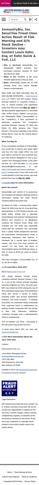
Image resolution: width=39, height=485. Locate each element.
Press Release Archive (23, 472)
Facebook (23, 370)
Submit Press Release (10, 477)
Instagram (32, 370)
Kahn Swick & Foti (14, 272)
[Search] (16, 19)
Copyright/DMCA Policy (12, 481)
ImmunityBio (32, 113)
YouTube (6, 373)
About (9, 472)
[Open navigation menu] (4, 19)
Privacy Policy (30, 481)
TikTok (14, 373)
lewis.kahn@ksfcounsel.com (13, 356)
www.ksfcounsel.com (10, 332)
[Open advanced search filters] (30, 19)
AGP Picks (5, 3)
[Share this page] (35, 19)
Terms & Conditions (29, 477)
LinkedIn (22, 373)
